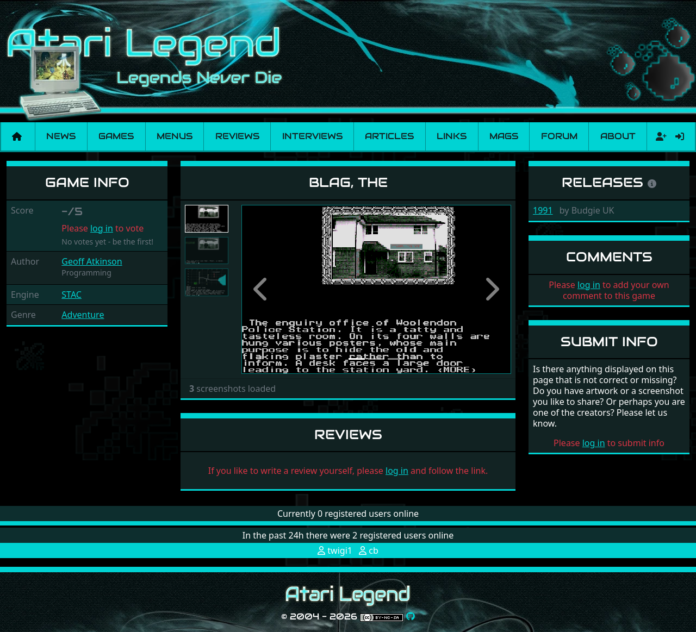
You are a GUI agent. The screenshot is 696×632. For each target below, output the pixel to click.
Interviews (312, 136)
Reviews (237, 136)
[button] (261, 289)
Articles (389, 136)
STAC (71, 295)
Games (116, 136)
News (61, 136)
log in (101, 228)
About (618, 136)
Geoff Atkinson (91, 261)
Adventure (82, 315)
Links (452, 136)
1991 (543, 210)
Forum (559, 136)
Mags (503, 136)
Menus (174, 136)
